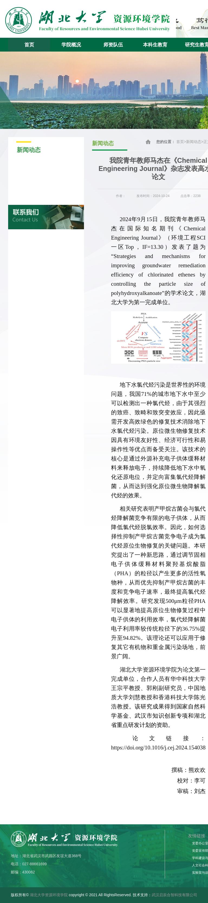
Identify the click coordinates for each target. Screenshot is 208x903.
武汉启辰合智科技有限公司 (174, 895)
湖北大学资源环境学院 (49, 895)
